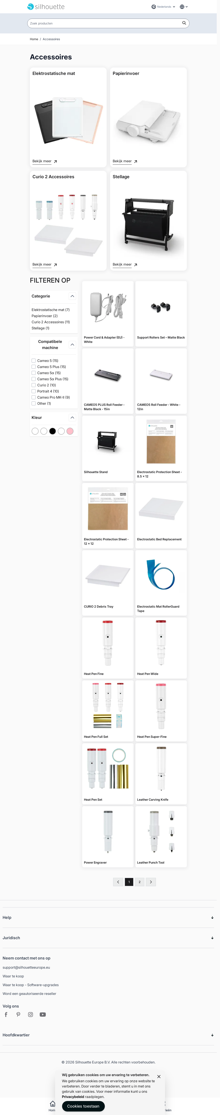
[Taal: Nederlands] (163, 6)
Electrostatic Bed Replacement (159, 539)
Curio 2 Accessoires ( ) (51, 322)
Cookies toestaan (83, 1106)
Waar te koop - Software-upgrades (31, 985)
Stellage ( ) (46, 328)
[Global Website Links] (184, 6)
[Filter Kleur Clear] (61, 431)
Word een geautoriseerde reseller (29, 993)
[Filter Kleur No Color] (35, 431)
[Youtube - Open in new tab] (42, 1014)
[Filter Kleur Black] (52, 431)
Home (34, 39)
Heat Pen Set (93, 799)
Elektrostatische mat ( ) (51, 309)
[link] (118, 882)
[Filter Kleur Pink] (70, 431)
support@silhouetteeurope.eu (26, 967)
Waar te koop (13, 976)
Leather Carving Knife (152, 799)
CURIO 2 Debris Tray (98, 606)
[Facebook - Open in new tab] (6, 1014)
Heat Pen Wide (147, 674)
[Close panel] (159, 1076)
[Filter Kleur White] (43, 431)
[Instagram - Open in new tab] (30, 1014)
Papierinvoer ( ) (46, 315)
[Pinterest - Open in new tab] (18, 1014)
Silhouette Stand (96, 472)
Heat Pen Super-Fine (152, 736)
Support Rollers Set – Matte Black (161, 337)
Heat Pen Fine (94, 674)
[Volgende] (151, 882)
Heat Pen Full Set (96, 736)
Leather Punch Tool (150, 862)
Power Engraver (95, 862)
